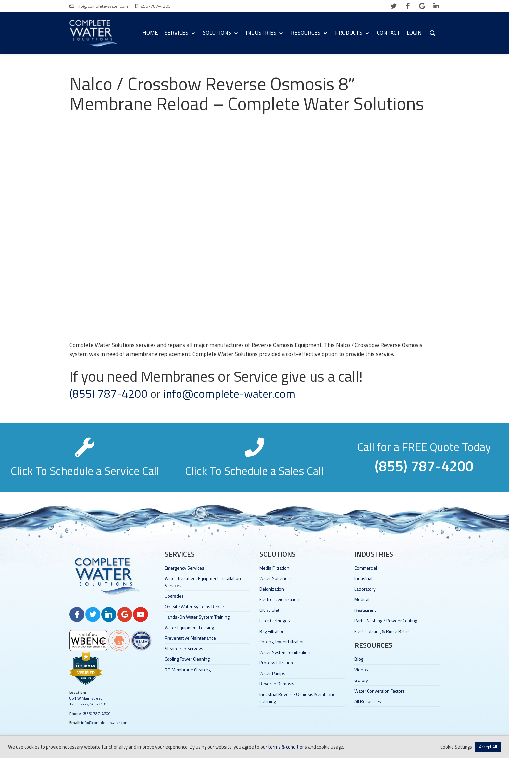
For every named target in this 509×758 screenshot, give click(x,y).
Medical (361, 599)
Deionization (271, 589)
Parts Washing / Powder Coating (385, 620)
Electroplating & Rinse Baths (382, 631)
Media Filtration (274, 567)
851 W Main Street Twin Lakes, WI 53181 (88, 701)
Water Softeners (275, 578)
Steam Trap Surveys (184, 648)
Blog (358, 659)
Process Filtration (276, 662)
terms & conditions (287, 747)
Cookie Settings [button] (456, 747)
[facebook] (407, 6)
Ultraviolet (269, 610)
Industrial (363, 578)
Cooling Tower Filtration (282, 641)
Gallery (361, 680)
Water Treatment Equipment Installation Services (203, 581)
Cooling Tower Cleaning (187, 659)
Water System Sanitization (284, 652)
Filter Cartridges (274, 620)
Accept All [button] (488, 746)
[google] (422, 6)
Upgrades (174, 595)
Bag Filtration (272, 631)
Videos (361, 669)
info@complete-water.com (102, 6)
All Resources (367, 701)
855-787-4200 (155, 6)
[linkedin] (436, 6)
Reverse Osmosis (276, 683)
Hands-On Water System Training (197, 616)
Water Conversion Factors (379, 690)
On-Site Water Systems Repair (194, 606)
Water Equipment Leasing (189, 627)
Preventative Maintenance (190, 637)
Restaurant (365, 610)
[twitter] (393, 6)
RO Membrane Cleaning (188, 669)
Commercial (365, 567)
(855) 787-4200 (108, 393)
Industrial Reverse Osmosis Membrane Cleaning (297, 698)
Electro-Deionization (279, 599)
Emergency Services (184, 567)
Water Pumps (272, 673)
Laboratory (365, 589)
